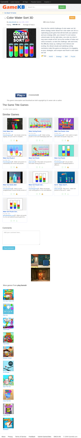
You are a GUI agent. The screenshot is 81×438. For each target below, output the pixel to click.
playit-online (32, 161)
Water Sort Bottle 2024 (10, 185)
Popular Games (36, 2)
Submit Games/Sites (44, 436)
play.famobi (12, 22)
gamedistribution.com (35, 135)
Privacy (10, 436)
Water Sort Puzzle (34, 158)
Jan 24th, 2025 (24, 22)
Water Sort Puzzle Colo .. (36, 185)
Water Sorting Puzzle (35, 131)
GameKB (4, 2)
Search (62, 7)
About (3, 436)
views (48, 22)
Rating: (9, 25)
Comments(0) (33, 95)
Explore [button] (47, 2)
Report (72, 17)
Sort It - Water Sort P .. (61, 185)
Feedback (32, 436)
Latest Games (15, 2)
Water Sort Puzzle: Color (61, 131)
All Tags (25, 2)
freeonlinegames (8, 135)
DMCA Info (57, 436)
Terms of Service (20, 436)
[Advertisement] (33, 76)
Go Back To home (10, 13)
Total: (32, 25)
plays (53, 22)
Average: (26, 25)
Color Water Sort (8, 131)
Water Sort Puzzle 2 (9, 158)
